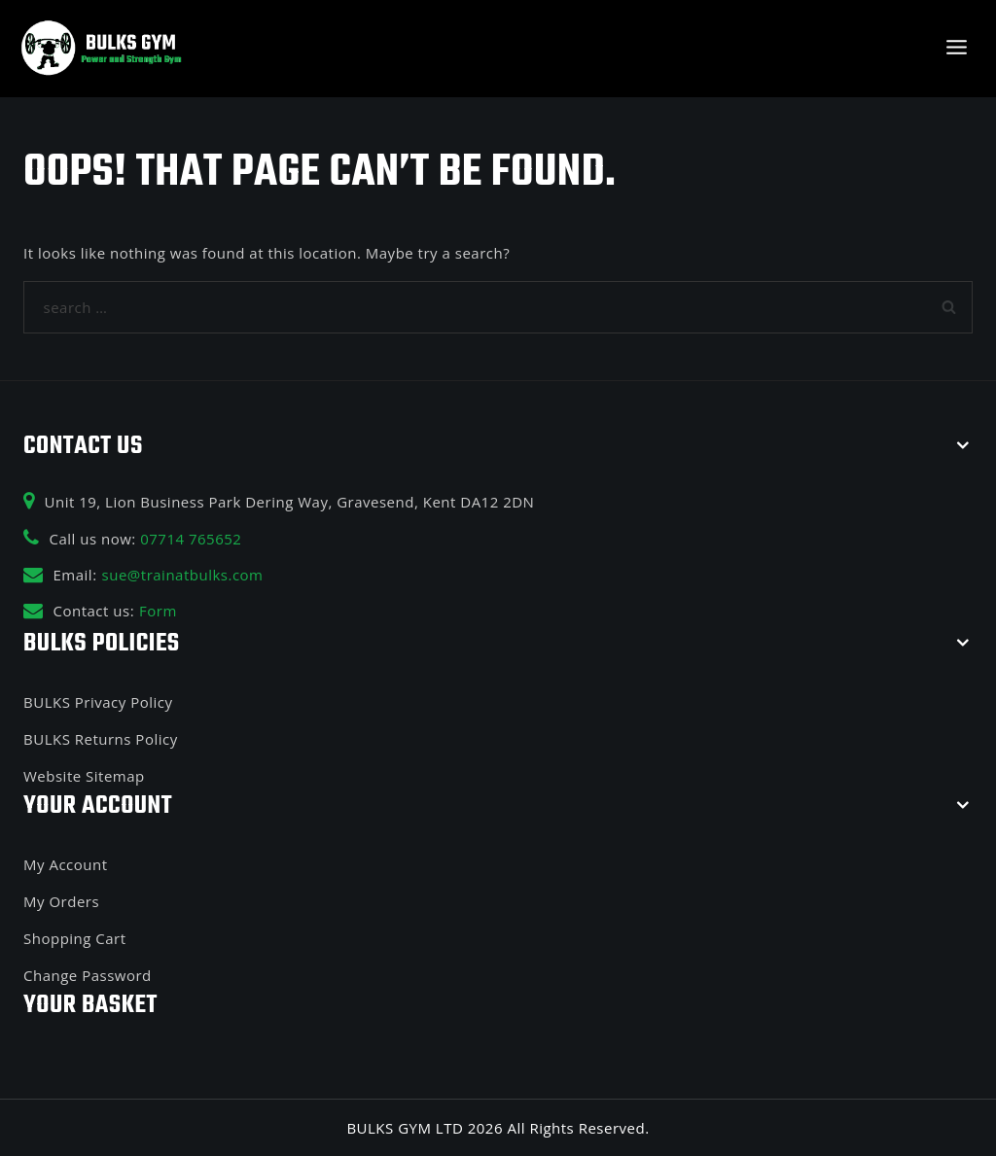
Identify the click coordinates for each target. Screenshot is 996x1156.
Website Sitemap (84, 776)
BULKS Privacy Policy (97, 702)
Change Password (87, 975)
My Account (65, 864)
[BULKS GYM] (102, 48)
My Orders (61, 901)
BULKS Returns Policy (100, 739)
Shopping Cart (74, 938)
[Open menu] (956, 48)
